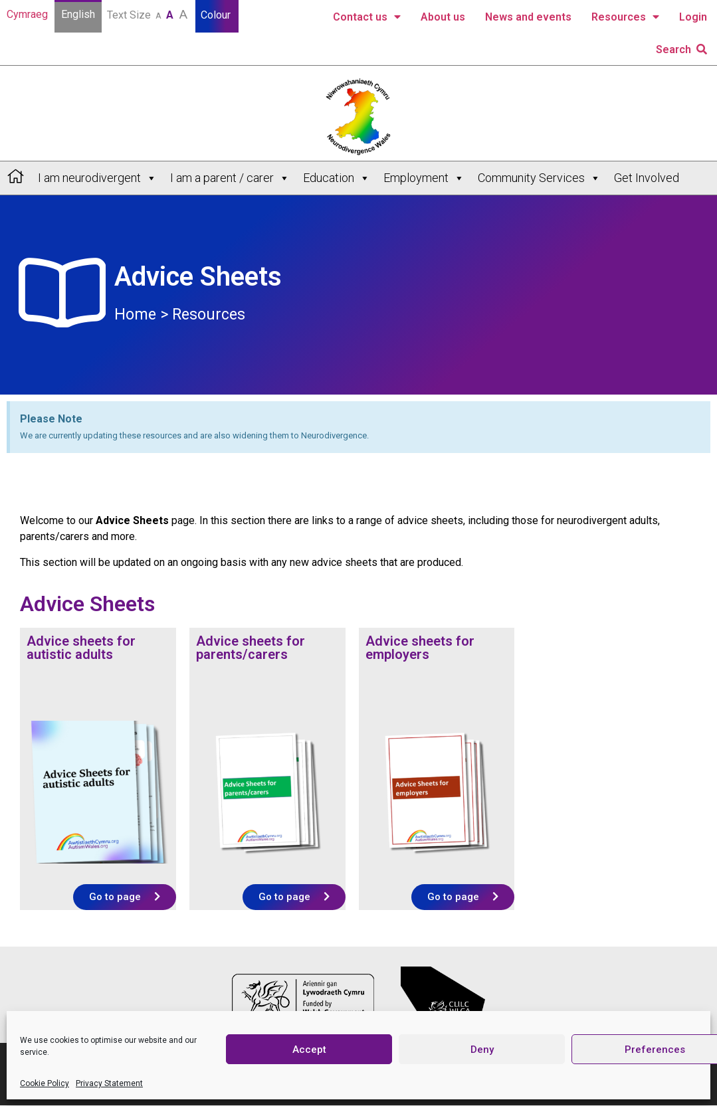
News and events (528, 17)
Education (336, 178)
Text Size (148, 14)
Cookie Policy (44, 1083)
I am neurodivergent (97, 178)
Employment (423, 178)
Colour (217, 15)
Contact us (367, 17)
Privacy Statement (109, 1083)
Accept (309, 1050)
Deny (482, 1050)
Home (135, 314)
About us (443, 17)
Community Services (539, 178)
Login (693, 17)
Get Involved (646, 178)
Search (681, 49)
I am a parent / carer (230, 178)
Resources (625, 17)
